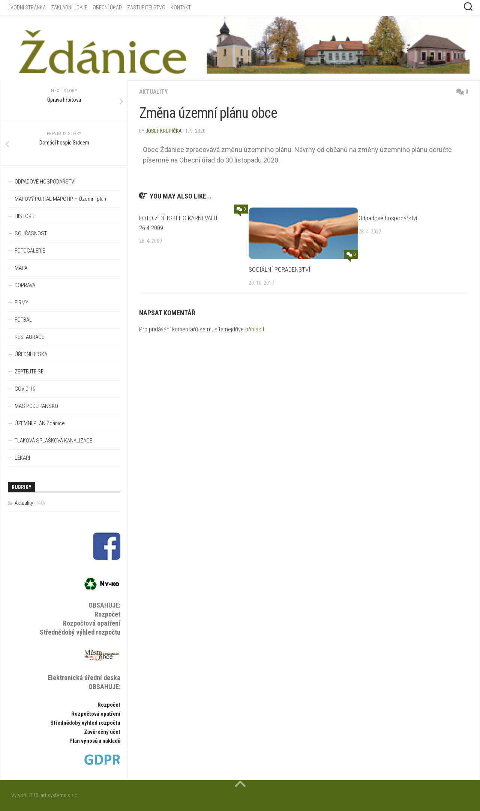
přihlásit (254, 329)
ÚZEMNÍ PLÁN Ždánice (40, 423)
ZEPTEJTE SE (29, 371)
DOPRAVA (25, 285)
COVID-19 (25, 388)
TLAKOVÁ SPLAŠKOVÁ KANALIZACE (53, 440)
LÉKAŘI (22, 457)
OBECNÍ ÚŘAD (107, 8)
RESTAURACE (29, 337)
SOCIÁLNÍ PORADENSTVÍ (279, 269)
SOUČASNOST (31, 233)
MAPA (21, 268)
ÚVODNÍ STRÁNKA (27, 8)
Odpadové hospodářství (387, 218)
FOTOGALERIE (30, 250)
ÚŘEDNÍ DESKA (31, 354)
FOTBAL (23, 319)
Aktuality (153, 91)
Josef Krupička (164, 131)
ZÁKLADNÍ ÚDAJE (69, 8)
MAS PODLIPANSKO (36, 406)
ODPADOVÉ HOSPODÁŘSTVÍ (45, 181)
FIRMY (21, 302)
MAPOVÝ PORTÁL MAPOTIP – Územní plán (60, 199)
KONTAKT (181, 8)
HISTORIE (25, 216)
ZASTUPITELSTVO (146, 8)
